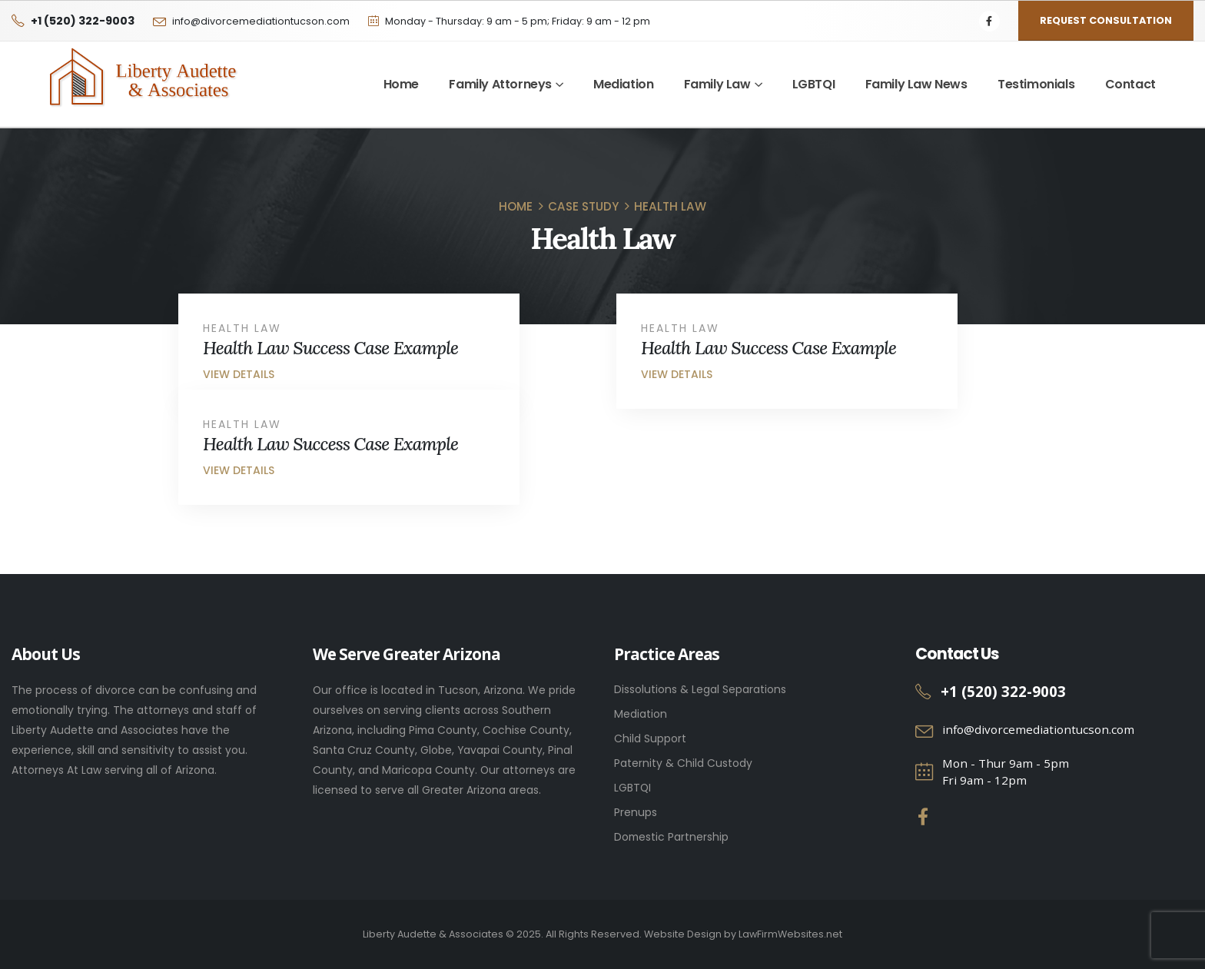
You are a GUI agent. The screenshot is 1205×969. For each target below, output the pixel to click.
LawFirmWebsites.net (790, 934)
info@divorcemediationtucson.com (261, 21)
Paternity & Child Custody (683, 763)
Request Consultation (1106, 20)
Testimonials (1036, 84)
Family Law (717, 84)
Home (401, 84)
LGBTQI (813, 84)
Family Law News (916, 84)
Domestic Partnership (671, 837)
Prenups (635, 812)
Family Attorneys (500, 84)
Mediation (623, 84)
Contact (1130, 84)
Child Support (650, 738)
